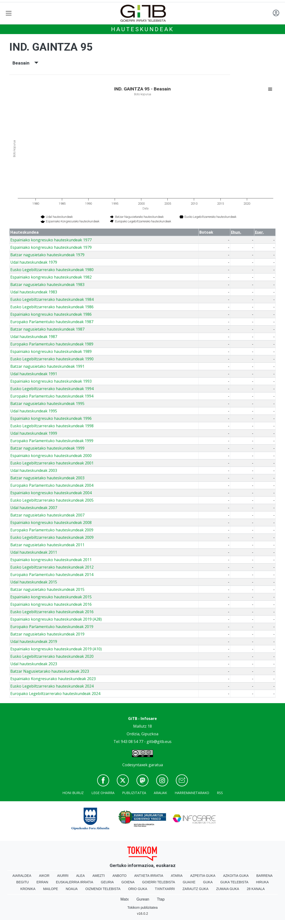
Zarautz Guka (195, 889)
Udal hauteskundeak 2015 (33, 582)
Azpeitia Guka (202, 876)
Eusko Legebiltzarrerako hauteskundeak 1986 (52, 306)
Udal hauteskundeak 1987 (33, 336)
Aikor (44, 876)
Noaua (72, 889)
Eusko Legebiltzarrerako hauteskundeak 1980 (52, 269)
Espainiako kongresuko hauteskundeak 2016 (51, 604)
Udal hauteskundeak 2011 (33, 552)
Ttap (161, 899)
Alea (80, 876)
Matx (124, 899)
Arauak (160, 792)
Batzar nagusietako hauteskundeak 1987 (47, 329)
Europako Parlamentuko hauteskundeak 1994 (51, 396)
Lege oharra (102, 792)
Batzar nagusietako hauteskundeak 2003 (47, 478)
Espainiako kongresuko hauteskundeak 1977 (51, 240)
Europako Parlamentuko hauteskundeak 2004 (51, 485)
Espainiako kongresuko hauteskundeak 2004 (51, 492)
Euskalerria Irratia (74, 882)
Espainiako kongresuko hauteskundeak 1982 (51, 277)
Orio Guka (137, 889)
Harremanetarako (192, 792)
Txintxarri (165, 889)
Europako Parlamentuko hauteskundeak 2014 (51, 574)
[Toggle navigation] (9, 13)
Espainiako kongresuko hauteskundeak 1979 (51, 247)
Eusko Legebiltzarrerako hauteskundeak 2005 (52, 500)
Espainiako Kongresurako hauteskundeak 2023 (53, 678)
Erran (42, 882)
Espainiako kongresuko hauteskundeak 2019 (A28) (56, 619)
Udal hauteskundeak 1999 (33, 433)
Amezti (98, 876)
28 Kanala (256, 889)
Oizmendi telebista (103, 889)
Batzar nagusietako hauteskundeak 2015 (47, 589)
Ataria (177, 876)
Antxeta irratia (148, 876)
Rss (220, 792)
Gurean (143, 899)
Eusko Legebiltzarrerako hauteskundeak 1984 (52, 299)
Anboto (120, 876)
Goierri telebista (158, 882)
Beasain (25, 63)
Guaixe (189, 882)
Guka (208, 882)
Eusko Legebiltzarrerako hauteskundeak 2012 (52, 567)
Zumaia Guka (227, 889)
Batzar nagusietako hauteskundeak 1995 (47, 403)
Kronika (28, 889)
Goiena (127, 882)
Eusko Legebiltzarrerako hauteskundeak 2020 (52, 656)
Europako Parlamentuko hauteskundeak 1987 (51, 321)
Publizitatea (134, 792)
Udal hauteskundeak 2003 (33, 470)
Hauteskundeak (142, 29)
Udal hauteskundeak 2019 (33, 641)
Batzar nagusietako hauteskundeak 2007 (47, 515)
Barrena (264, 876)
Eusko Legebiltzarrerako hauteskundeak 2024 (52, 686)
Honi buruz (73, 792)
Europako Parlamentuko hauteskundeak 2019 (51, 626)
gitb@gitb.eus (159, 741)
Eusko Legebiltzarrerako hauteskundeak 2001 (52, 463)
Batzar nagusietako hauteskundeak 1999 (47, 448)
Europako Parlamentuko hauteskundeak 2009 (51, 530)
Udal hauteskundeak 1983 (33, 292)
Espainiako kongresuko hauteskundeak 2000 (51, 455)
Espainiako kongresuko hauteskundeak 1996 (51, 418)
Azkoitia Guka (236, 876)
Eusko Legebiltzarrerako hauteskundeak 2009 (52, 537)
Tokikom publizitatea (142, 907)
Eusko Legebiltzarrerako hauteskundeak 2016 (52, 611)
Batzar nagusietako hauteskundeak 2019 (47, 634)
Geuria (107, 882)
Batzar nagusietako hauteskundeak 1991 (47, 366)
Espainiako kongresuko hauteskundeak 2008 (51, 522)
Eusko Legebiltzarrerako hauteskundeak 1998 (52, 425)
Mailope (50, 889)
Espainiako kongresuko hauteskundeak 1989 (51, 351)
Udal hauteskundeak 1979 (33, 262)
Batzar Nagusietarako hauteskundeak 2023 (49, 671)
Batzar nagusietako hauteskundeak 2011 (47, 544)
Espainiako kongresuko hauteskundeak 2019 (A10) (56, 649)
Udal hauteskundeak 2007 (33, 507)
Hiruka (262, 882)
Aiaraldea (21, 876)
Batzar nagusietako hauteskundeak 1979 (47, 254)
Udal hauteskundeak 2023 (33, 663)
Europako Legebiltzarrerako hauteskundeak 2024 (55, 693)
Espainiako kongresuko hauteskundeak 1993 (51, 381)
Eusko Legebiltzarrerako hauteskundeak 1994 (52, 388)
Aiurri (62, 876)
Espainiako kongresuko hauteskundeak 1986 (51, 314)
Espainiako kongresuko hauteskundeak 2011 (51, 559)
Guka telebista (234, 882)
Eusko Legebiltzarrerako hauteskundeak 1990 (52, 359)
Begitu (22, 882)
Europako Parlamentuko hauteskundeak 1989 (51, 344)
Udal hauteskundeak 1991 (33, 373)
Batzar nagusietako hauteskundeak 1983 (47, 284)
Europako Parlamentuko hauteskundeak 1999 (51, 440)
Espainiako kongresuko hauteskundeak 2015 (51, 596)
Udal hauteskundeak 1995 (33, 411)
